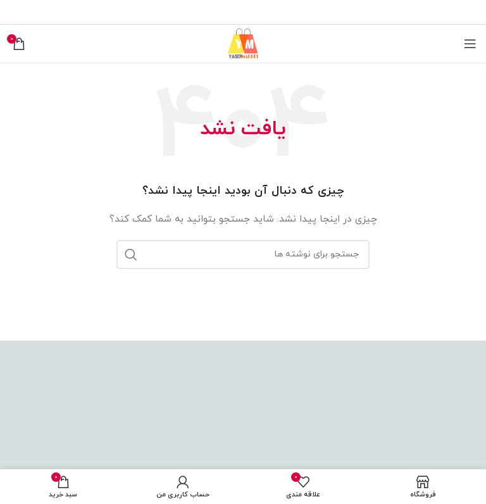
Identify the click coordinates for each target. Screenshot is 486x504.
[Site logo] (243, 43)
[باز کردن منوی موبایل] (470, 43)
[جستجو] (243, 254)
